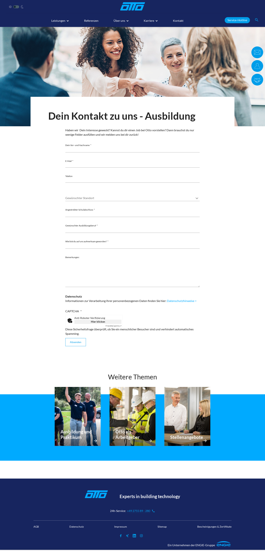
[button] (60, 22)
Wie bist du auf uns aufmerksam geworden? (86, 241)
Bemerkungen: (72, 257)
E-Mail (68, 161)
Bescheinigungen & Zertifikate (214, 526)
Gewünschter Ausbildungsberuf (80, 225)
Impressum (120, 526)
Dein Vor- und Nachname (77, 145)
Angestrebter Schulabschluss (79, 209)
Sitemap (162, 526)
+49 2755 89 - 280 (141, 511)
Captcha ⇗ (113, 326)
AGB (36, 526)
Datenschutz (76, 526)
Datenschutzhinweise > (182, 301)
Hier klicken (98, 321)
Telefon (69, 176)
